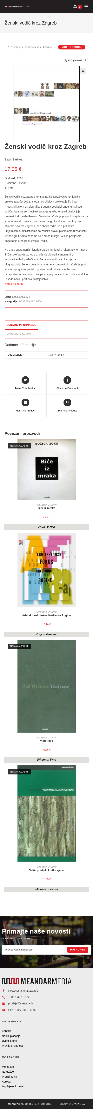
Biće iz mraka (46, 508)
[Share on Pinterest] (67, 406)
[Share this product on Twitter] (25, 383)
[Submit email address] (77, 950)
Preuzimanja (9, 1076)
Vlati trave (46, 740)
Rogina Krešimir (47, 634)
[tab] (46, 325)
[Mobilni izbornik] (85, 6)
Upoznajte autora (19, 333)
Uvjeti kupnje (9, 1040)
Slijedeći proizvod (73, 60)
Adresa (6, 1081)
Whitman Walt (46, 759)
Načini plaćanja (11, 1036)
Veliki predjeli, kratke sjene (46, 870)
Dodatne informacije (21, 325)
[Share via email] (25, 406)
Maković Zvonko (46, 889)
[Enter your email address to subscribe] (46, 950)
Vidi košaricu (72, 47)
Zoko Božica (46, 527)
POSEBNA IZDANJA (30, 301)
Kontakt (6, 1030)
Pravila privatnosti (12, 1045)
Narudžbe (8, 1071)
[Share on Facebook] (67, 383)
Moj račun (8, 1066)
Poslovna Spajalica (71, 1104)
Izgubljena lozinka (12, 1086)
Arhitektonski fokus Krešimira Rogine (46, 615)
